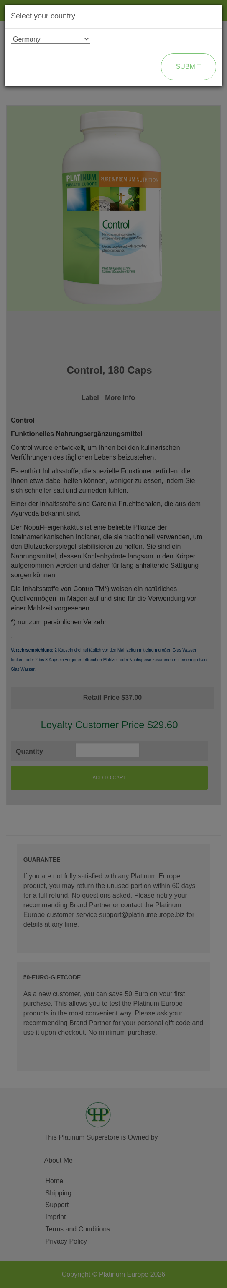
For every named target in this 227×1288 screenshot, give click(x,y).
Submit (188, 66)
